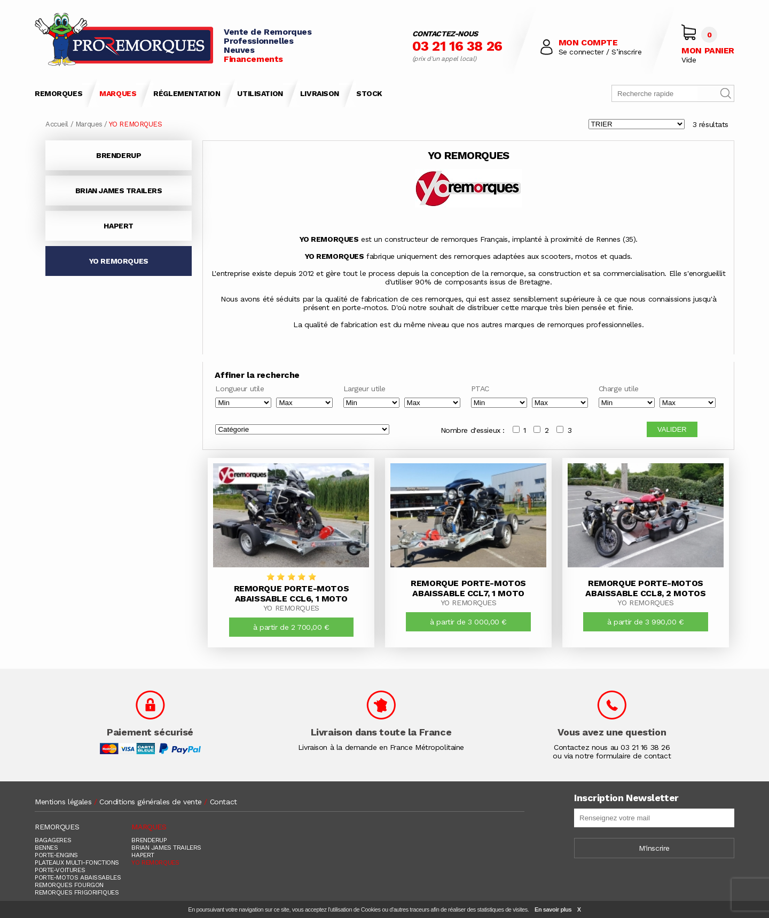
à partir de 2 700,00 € (291, 627)
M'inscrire (654, 848)
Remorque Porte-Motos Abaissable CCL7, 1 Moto (468, 588)
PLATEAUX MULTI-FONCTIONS (77, 862)
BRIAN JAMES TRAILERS (118, 190)
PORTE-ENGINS (56, 855)
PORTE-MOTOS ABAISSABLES (78, 877)
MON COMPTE (588, 42)
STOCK (369, 93)
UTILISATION (260, 93)
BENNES (46, 847)
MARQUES (117, 93)
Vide (688, 60)
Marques (89, 124)
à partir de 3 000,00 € (468, 622)
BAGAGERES (53, 840)
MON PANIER (707, 50)
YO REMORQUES (118, 261)
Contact (223, 801)
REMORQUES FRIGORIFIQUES (77, 892)
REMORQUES (58, 93)
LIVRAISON (319, 93)
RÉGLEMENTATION (186, 93)
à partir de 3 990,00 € (645, 622)
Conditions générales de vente (150, 801)
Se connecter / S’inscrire (600, 52)
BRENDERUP (118, 155)
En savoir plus (553, 909)
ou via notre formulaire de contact (612, 755)
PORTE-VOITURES (60, 870)
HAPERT (118, 225)
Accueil (56, 124)
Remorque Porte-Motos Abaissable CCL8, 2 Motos (645, 588)
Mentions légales (63, 801)
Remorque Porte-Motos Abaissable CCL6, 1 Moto (291, 593)
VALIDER (672, 429)
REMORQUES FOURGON (69, 885)
